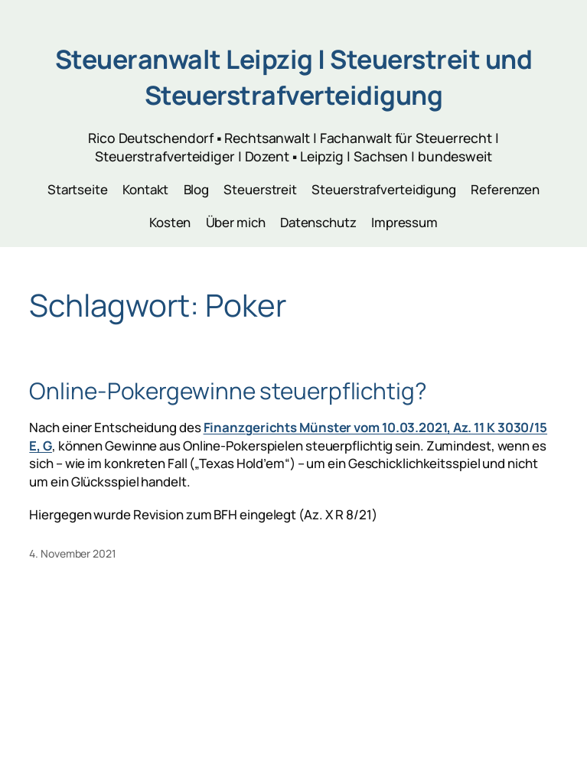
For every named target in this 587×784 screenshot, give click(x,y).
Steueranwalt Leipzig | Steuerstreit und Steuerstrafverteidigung (294, 76)
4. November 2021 (72, 553)
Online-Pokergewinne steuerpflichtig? (227, 390)
